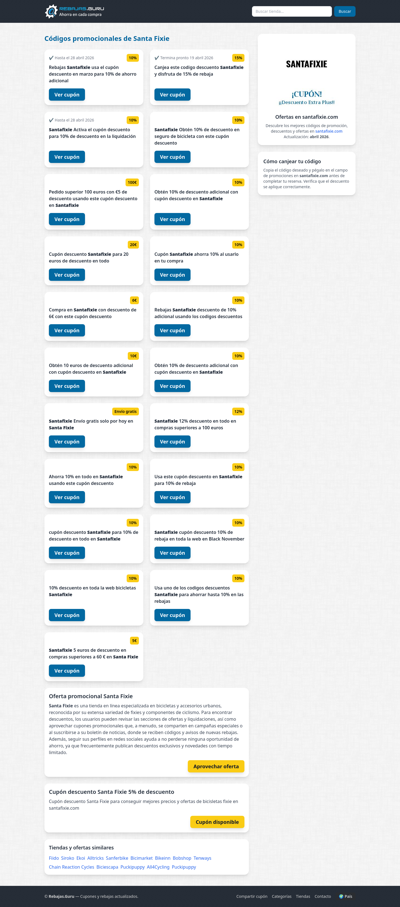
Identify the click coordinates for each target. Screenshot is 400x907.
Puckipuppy (133, 867)
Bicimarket (142, 858)
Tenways (202, 858)
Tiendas (303, 896)
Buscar (345, 11)
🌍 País (345, 896)
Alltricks (95, 858)
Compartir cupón (252, 896)
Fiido (54, 858)
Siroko (67, 858)
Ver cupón (66, 94)
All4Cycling (158, 867)
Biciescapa (107, 867)
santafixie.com (328, 131)
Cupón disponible (217, 822)
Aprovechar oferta (216, 766)
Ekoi (80, 858)
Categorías (282, 896)
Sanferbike (117, 858)
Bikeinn (163, 858)
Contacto (323, 896)
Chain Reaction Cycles (71, 867)
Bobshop (182, 858)
